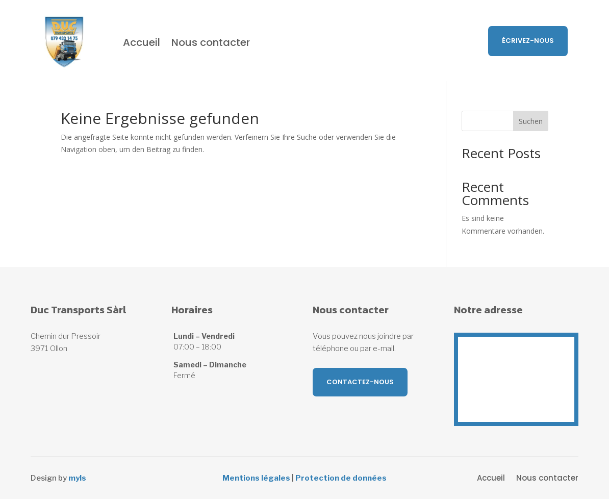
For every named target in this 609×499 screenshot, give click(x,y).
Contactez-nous (360, 382)
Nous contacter (210, 42)
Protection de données (341, 478)
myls (77, 478)
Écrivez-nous (528, 40)
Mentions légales (256, 478)
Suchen (531, 121)
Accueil (141, 42)
